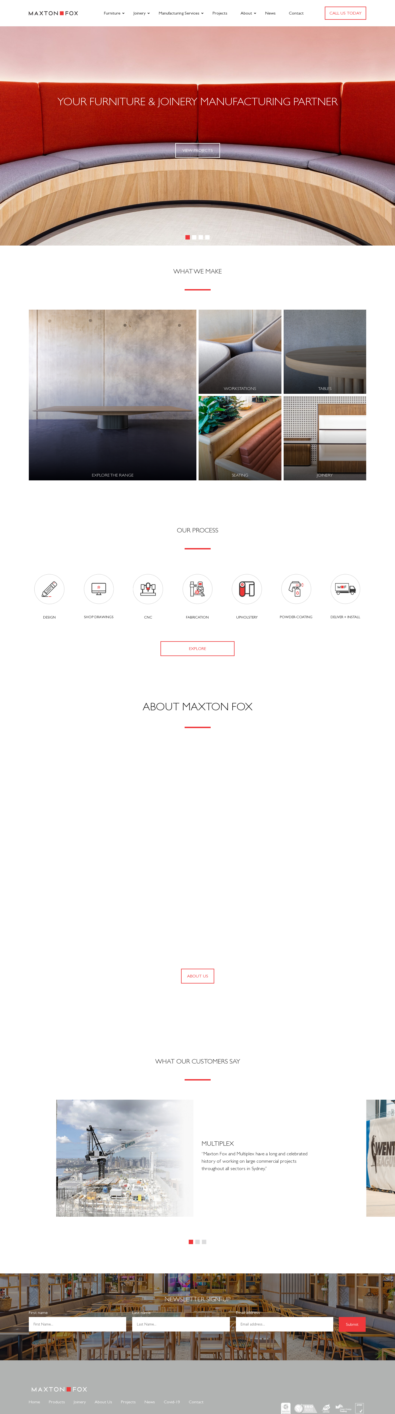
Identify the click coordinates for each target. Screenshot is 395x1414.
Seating (240, 475)
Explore (197, 648)
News (270, 13)
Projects (220, 13)
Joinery (140, 13)
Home (34, 1401)
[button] (187, 237)
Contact (296, 13)
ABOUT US (197, 976)
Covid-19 (172, 1401)
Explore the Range (113, 475)
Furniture (112, 13)
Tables (324, 388)
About (246, 13)
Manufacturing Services (179, 13)
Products (57, 1401)
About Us (103, 1401)
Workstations (240, 388)
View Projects (197, 150)
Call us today (345, 13)
